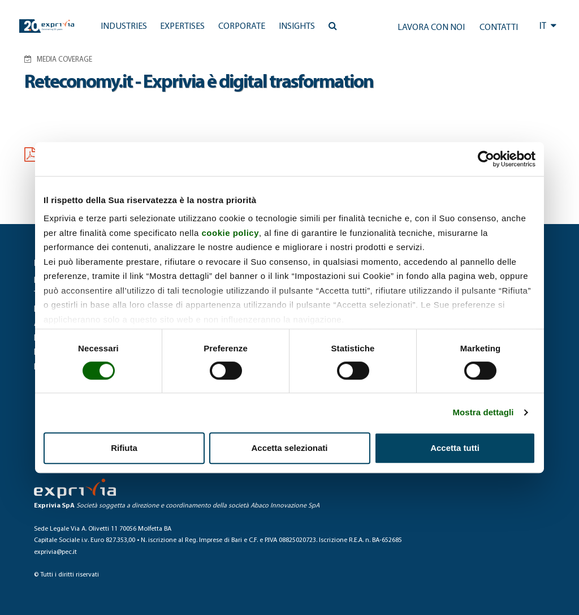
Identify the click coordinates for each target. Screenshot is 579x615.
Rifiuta (124, 448)
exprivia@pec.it (55, 552)
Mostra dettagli (482, 412)
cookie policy (230, 233)
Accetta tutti (454, 448)
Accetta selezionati (289, 448)
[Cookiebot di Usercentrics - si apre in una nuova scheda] (486, 158)
